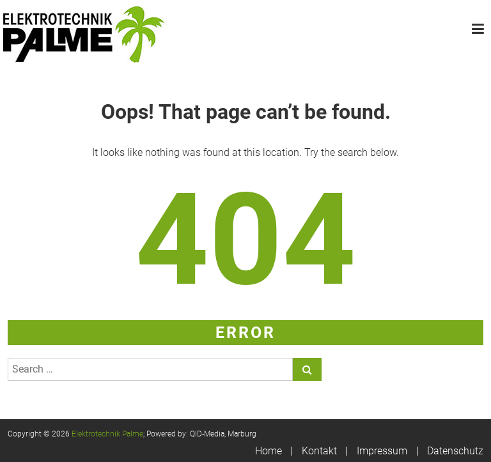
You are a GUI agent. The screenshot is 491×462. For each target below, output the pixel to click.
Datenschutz (455, 451)
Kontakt (319, 451)
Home (268, 451)
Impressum (382, 451)
